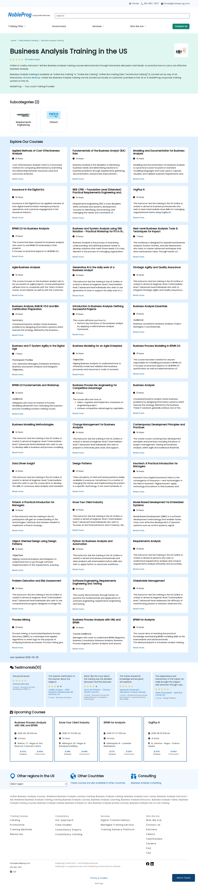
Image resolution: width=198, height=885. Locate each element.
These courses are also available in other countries (97, 782)
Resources (16, 834)
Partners (151, 829)
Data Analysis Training (28, 40)
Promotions (17, 824)
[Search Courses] (122, 15)
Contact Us (181, 26)
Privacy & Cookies (99, 878)
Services (97, 26)
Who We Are (137, 26)
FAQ (148, 848)
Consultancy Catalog (68, 834)
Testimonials (154, 838)
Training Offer (16, 26)
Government (59, 26)
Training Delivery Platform (118, 829)
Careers (151, 843)
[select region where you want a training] (38, 784)
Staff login (99, 883)
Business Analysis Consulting (146, 782)
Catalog (15, 820)
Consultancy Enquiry (68, 829)
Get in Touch (183, 877)
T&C (148, 852)
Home (13, 40)
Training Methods (21, 829)
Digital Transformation (115, 820)
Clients (150, 834)
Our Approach (64, 820)
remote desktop (31, 77)
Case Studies (63, 824)
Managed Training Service (117, 824)
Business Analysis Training (52, 40)
